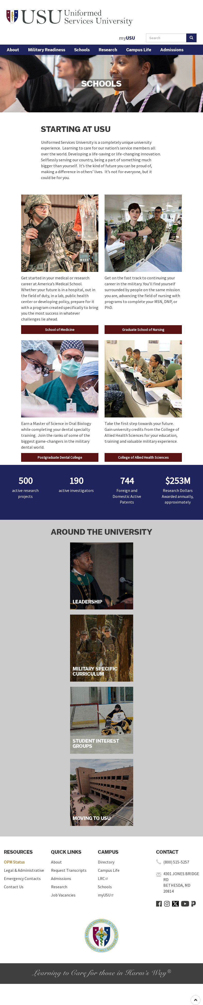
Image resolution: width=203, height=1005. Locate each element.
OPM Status (14, 862)
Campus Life (138, 49)
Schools (82, 49)
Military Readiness (46, 49)
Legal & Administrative (24, 870)
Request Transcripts (69, 870)
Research (108, 49)
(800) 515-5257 (176, 862)
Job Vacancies (63, 895)
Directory (106, 862)
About (13, 49)
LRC (103, 878)
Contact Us (13, 886)
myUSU (106, 895)
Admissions (171, 49)
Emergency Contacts (22, 878)
